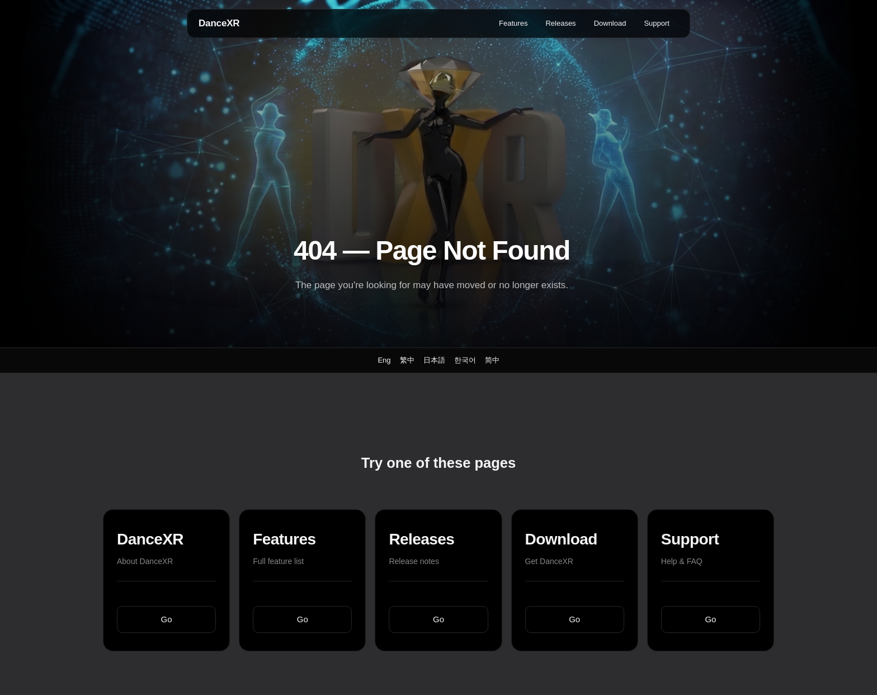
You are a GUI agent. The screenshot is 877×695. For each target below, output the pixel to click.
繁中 (407, 360)
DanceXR (219, 23)
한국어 (465, 360)
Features (513, 23)
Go (166, 619)
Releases (560, 23)
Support (656, 23)
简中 (492, 360)
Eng (384, 360)
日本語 (434, 360)
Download (610, 23)
